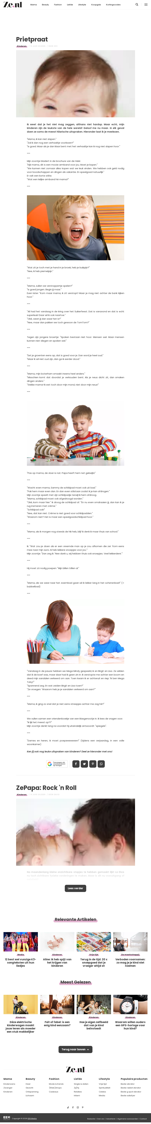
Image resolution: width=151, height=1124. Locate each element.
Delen (76, 764)
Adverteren (111, 1119)
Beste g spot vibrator (131, 1091)
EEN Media (32, 1118)
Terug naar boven (73, 1049)
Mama (33, 4)
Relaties (78, 1091)
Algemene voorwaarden (127, 1119)
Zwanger (7, 1087)
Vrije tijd (103, 1084)
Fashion (58, 4)
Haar (28, 1084)
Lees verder (75, 888)
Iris (56, 46)
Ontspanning (32, 1091)
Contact (143, 1119)
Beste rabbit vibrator (131, 1087)
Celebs (102, 1091)
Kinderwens (9, 1084)
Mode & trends (56, 1084)
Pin (93, 764)
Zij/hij (76, 1087)
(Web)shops (55, 1087)
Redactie (91, 1119)
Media (102, 1095)
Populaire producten (134, 1079)
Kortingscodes (113, 4)
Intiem (77, 1095)
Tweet (84, 764)
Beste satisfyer (128, 1095)
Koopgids (96, 4)
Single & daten (81, 1084)
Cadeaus (53, 1091)
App (101, 764)
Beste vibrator (128, 1084)
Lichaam (30, 1095)
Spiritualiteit (104, 1087)
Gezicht (29, 1087)
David (56, 794)
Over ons (100, 1119)
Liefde (70, 4)
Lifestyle (82, 4)
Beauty (45, 4)
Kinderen (21, 46)
